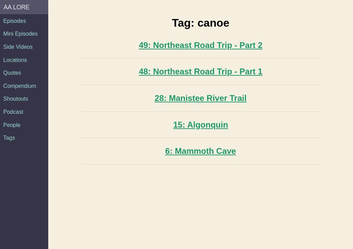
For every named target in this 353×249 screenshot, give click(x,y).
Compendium (19, 86)
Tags (9, 138)
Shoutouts (15, 99)
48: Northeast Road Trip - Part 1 (201, 71)
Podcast (13, 112)
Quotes (12, 73)
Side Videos (18, 47)
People (12, 125)
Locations (15, 60)
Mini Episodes (20, 34)
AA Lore (17, 7)
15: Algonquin (200, 124)
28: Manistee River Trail (201, 98)
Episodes (14, 21)
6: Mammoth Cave (200, 151)
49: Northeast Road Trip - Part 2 (201, 45)
